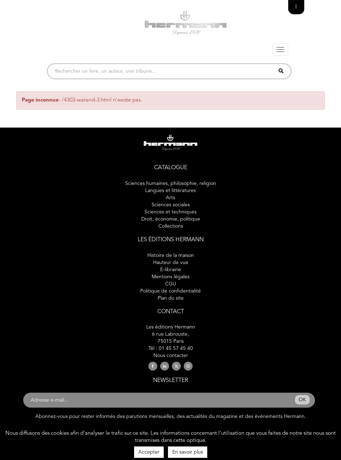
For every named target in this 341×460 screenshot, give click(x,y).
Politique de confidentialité (170, 291)
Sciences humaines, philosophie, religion (170, 183)
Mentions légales (170, 276)
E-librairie (170, 269)
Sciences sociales (171, 204)
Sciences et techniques (170, 212)
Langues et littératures (170, 190)
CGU (170, 283)
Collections (170, 226)
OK (302, 399)
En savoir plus (187, 452)
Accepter (148, 452)
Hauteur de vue (170, 262)
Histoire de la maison (170, 255)
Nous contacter (170, 355)
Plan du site (171, 298)
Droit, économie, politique (170, 219)
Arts (170, 197)
